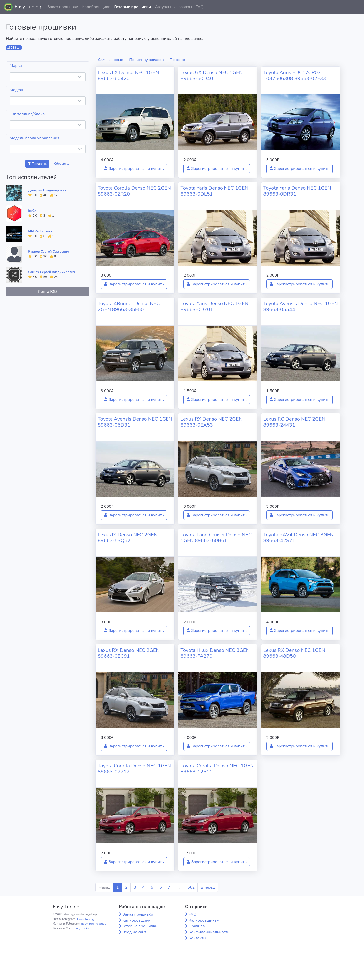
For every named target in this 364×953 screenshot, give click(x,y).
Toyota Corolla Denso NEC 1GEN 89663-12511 (217, 768)
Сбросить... (62, 163)
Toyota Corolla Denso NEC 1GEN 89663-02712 (134, 768)
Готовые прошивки (132, 7)
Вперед (208, 887)
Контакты (197, 938)
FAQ (200, 7)
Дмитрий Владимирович (47, 190)
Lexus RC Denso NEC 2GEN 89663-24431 (294, 422)
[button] (356, 7)
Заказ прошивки (62, 7)
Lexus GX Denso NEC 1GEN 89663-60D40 (211, 75)
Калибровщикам (204, 920)
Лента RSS (48, 291)
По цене (177, 59)
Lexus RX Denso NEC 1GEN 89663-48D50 (294, 653)
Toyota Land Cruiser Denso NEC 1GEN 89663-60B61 (216, 537)
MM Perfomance (40, 231)
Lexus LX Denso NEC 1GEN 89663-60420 (128, 75)
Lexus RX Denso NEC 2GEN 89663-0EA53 (211, 422)
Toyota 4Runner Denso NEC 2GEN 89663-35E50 (129, 306)
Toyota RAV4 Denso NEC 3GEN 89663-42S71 (298, 537)
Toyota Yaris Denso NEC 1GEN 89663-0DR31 (297, 191)
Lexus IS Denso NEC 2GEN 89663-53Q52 (127, 537)
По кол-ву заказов (146, 59)
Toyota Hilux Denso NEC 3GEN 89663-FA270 (215, 653)
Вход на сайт (134, 932)
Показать (37, 163)
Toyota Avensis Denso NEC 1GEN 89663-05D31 (135, 422)
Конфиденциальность (209, 932)
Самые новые (110, 59)
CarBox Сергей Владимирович (51, 272)
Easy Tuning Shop (93, 924)
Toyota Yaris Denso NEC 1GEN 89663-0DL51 (214, 191)
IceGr (32, 211)
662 (191, 887)
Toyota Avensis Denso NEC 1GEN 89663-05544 (300, 306)
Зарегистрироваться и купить (134, 168)
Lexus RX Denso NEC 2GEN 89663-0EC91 (129, 653)
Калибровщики (96, 7)
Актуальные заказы (173, 7)
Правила (197, 926)
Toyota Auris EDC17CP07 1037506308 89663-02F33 (294, 75)
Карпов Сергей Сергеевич (48, 251)
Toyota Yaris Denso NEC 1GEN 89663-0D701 (214, 306)
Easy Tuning (28, 6)
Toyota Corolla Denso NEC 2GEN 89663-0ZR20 (134, 191)
